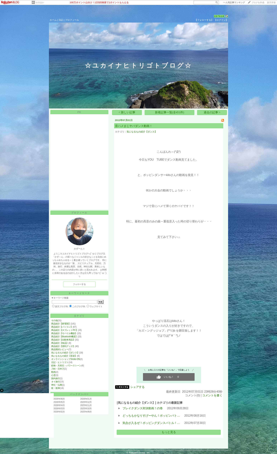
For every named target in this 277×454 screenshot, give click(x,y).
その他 (54, 320)
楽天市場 (271, 2)
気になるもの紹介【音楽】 (64, 356)
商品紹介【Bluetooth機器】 (64, 336)
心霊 (53, 375)
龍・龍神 (55, 388)
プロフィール (72, 20)
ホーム (53, 20)
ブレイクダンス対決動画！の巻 (143, 408)
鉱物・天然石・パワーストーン (66, 365)
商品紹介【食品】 (59, 343)
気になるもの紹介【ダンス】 (65, 352)
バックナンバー (79, 394)
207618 (219, 16)
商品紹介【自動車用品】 (63, 340)
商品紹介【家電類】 (61, 323)
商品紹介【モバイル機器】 (64, 333)
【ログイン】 (221, 20)
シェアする (137, 386)
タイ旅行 (55, 381)
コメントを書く (212, 395)
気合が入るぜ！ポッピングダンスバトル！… (151, 422)
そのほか (39, 2)
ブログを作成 (257, 2)
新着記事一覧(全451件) (169, 112)
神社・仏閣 (56, 385)
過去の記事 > (212, 112)
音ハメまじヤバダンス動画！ (133, 125)
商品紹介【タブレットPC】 (64, 330)
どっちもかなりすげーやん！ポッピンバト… (151, 415)
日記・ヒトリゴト (59, 362)
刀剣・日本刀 (57, 369)
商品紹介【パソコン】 (62, 327)
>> (234, 2)
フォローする (79, 284)
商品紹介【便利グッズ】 (63, 346)
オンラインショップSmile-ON (65, 359)
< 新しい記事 (127, 112)
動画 (53, 372)
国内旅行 (55, 378)
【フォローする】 (204, 20)
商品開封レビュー (59, 349)
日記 (61, 20)
